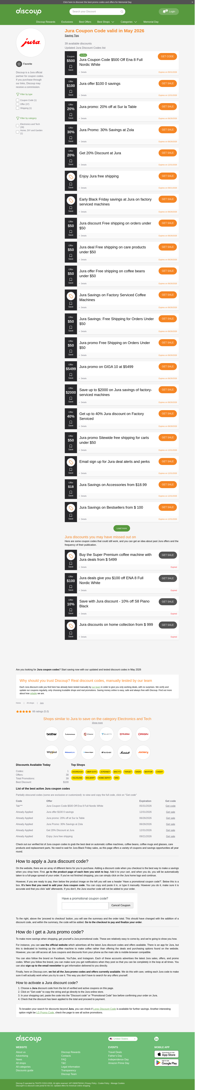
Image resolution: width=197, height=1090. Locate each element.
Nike (117, 778)
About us (21, 1052)
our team (96, 687)
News (19, 1059)
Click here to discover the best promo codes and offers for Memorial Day (97, 2)
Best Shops (106, 22)
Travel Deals (115, 1052)
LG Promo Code (45, 1012)
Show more (97, 723)
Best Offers (85, 22)
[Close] (192, 2)
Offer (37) (22, 104)
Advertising (22, 1056)
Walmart (90, 778)
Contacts (66, 1056)
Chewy (159, 772)
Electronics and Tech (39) (28, 125)
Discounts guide (24, 1070)
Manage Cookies (118, 1083)
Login (168, 11)
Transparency (68, 1070)
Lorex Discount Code (104, 1009)
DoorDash (77, 772)
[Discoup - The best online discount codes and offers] (28, 11)
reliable (33, 693)
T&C (63, 1063)
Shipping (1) (24, 108)
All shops (21, 1063)
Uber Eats (91, 772)
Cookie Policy (104, 1083)
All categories (23, 1066)
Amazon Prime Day (118, 1063)
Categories (129, 22)
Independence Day (118, 1059)
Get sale (168, 83)
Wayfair (149, 772)
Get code (167, 56)
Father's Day (115, 1056)
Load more (122, 528)
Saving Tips (72, 35)
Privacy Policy (91, 1083)
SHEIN (138, 772)
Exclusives (67, 22)
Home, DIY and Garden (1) (29, 132)
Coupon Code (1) (26, 100)
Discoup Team (69, 1074)
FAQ (63, 1059)
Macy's (117, 772)
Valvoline (77, 778)
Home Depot (105, 778)
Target (128, 772)
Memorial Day (151, 22)
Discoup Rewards (45, 22)
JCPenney (105, 772)
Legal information (70, 1066)
